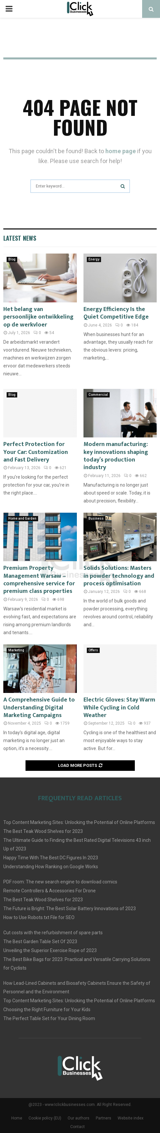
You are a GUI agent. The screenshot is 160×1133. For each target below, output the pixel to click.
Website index (130, 1118)
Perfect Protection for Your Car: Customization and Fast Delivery (35, 452)
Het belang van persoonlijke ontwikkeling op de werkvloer (38, 317)
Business (96, 518)
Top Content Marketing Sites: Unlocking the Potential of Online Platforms (79, 822)
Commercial (98, 394)
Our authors (78, 1118)
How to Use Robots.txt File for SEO (39, 917)
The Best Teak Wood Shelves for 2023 (43, 831)
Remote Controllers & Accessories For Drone (49, 890)
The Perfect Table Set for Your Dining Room (49, 1018)
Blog (12, 259)
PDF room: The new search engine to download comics (60, 881)
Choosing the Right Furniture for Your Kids (46, 1009)
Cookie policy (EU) (44, 1118)
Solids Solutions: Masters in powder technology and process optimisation (118, 576)
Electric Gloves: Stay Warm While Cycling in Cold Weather (119, 707)
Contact (77, 1126)
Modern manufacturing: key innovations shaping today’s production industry (115, 455)
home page (120, 151)
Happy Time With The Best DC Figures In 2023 (50, 857)
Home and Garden (22, 518)
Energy (93, 259)
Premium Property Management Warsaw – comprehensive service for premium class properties (39, 579)
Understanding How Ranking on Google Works (50, 866)
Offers (93, 650)
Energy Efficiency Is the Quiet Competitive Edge (116, 313)
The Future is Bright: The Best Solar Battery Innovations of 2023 (69, 908)
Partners (103, 1118)
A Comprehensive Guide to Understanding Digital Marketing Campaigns (39, 707)
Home (16, 1118)
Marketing (16, 650)
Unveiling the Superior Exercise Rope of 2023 (50, 950)
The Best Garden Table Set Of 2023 (40, 941)
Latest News (19, 238)
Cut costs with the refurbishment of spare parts (53, 932)
